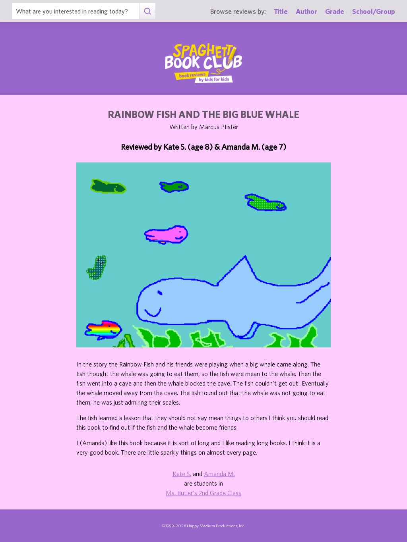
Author (306, 11)
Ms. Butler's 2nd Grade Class (203, 492)
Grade (334, 11)
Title (281, 11)
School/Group (373, 11)
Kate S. (181, 473)
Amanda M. (219, 473)
